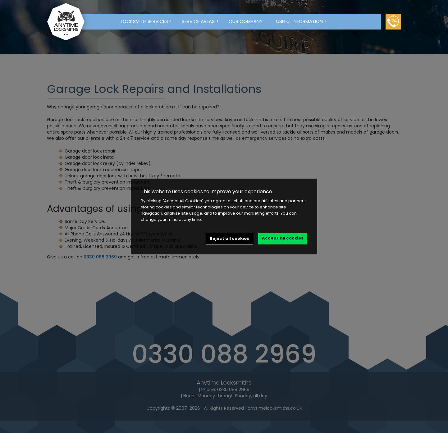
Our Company (248, 21)
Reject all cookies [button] (229, 238)
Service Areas (200, 21)
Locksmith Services (147, 21)
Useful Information (301, 21)
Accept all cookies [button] (283, 238)
